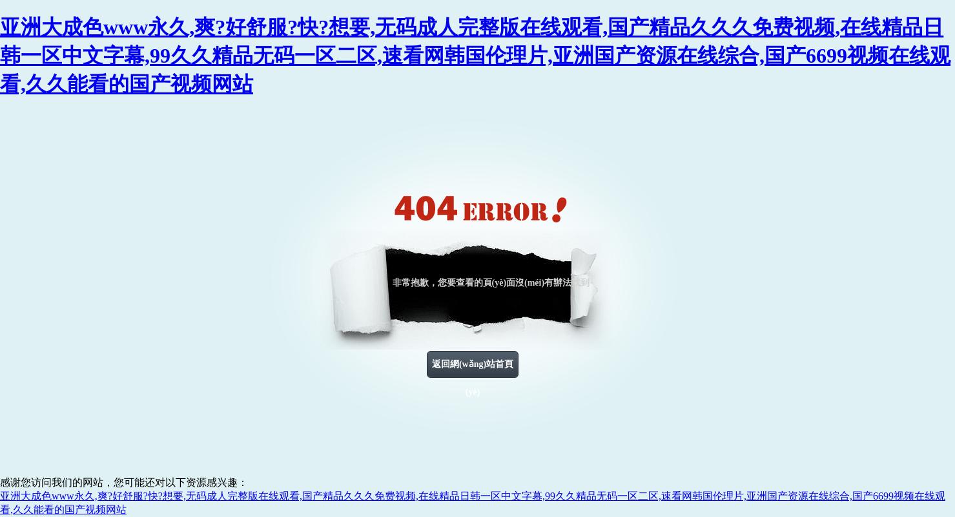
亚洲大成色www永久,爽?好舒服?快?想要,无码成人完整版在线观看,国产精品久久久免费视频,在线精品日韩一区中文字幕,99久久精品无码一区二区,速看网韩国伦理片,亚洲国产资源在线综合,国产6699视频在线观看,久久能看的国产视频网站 (475, 56)
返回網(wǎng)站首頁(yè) (472, 369)
